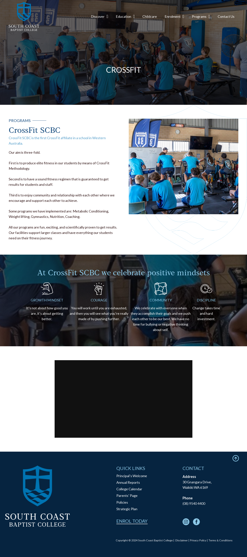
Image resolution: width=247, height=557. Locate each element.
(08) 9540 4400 (194, 503)
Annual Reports (128, 482)
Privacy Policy (198, 540)
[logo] (24, 16)
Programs (27, 92)
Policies (122, 502)
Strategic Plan (126, 509)
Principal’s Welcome (131, 476)
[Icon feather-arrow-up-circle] (236, 458)
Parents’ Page (127, 495)
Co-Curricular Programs (219, 92)
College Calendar (129, 489)
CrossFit (104, 92)
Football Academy (66, 92)
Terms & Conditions (220, 540)
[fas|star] (186, 522)
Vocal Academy (180, 92)
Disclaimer (181, 540)
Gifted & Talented (142, 92)
